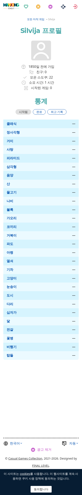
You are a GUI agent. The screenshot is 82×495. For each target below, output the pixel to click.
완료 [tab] (39, 112)
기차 (10, 269)
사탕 (10, 149)
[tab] (23, 112)
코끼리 (12, 226)
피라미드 (13, 158)
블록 (10, 209)
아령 (10, 252)
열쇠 (10, 261)
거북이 (12, 235)
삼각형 (12, 166)
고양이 (12, 278)
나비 (10, 201)
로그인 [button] (76, 6)
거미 (10, 141)
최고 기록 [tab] (57, 112)
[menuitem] (27, 4)
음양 (10, 175)
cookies (25, 474)
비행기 (12, 347)
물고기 (12, 192)
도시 (10, 295)
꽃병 (10, 338)
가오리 (12, 218)
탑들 (10, 355)
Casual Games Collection (25, 458)
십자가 (12, 312)
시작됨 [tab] (23, 112)
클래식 (12, 123)
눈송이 (12, 286)
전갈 (10, 329)
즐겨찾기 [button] (27, 6)
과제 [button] (39, 6)
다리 (10, 304)
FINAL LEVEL (40, 466)
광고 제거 (44, 449)
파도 (10, 244)
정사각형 (13, 132)
